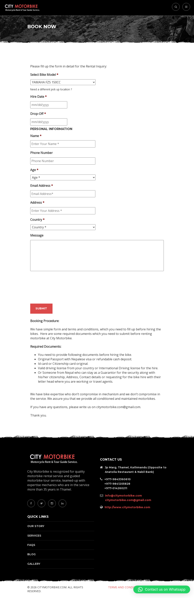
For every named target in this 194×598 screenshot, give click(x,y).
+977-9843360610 (117, 479)
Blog (31, 554)
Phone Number (41, 153)
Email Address (41, 186)
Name (35, 136)
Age (34, 170)
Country (37, 220)
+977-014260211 (115, 488)
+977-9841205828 (117, 483)
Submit (41, 308)
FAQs (31, 544)
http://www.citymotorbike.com (127, 507)
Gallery (33, 563)
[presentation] (59, 288)
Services (34, 535)
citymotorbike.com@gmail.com (128, 500)
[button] (161, 589)
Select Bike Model (44, 75)
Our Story (35, 526)
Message (36, 235)
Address (37, 203)
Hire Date (38, 97)
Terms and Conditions (125, 587)
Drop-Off (38, 114)
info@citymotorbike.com (123, 495)
